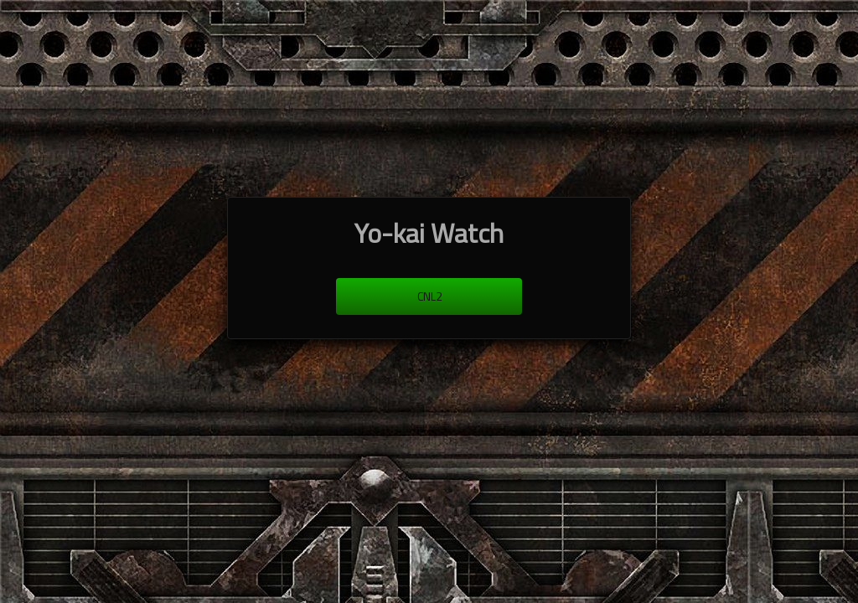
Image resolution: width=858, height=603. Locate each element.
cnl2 (429, 296)
